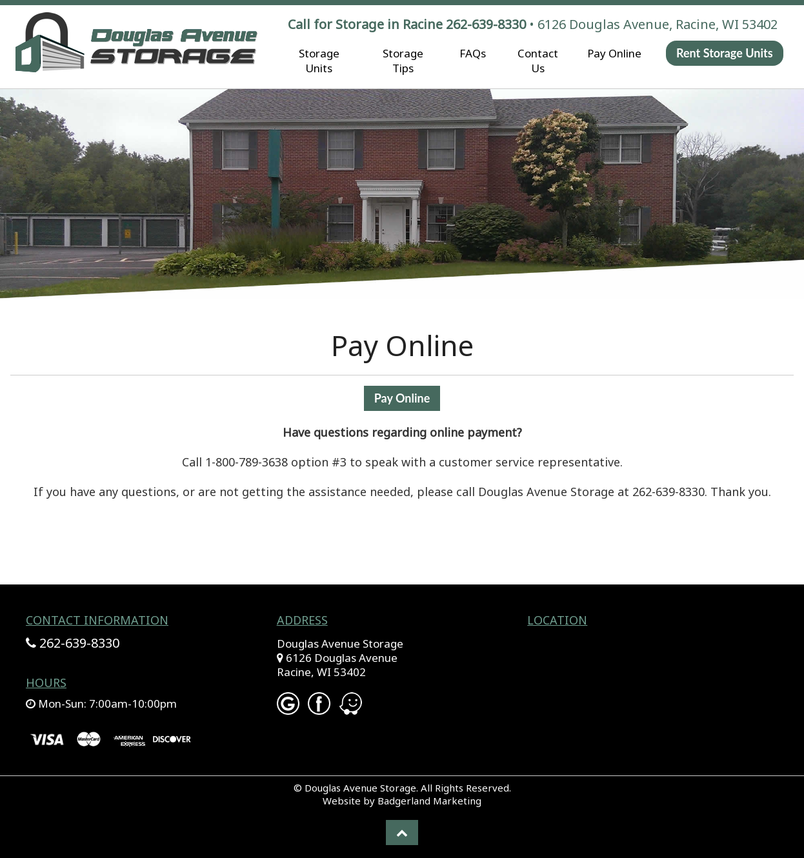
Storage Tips (403, 60)
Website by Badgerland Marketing (402, 800)
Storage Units (319, 60)
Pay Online (614, 53)
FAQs (472, 53)
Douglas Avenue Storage (340, 643)
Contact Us (538, 60)
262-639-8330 (486, 24)
